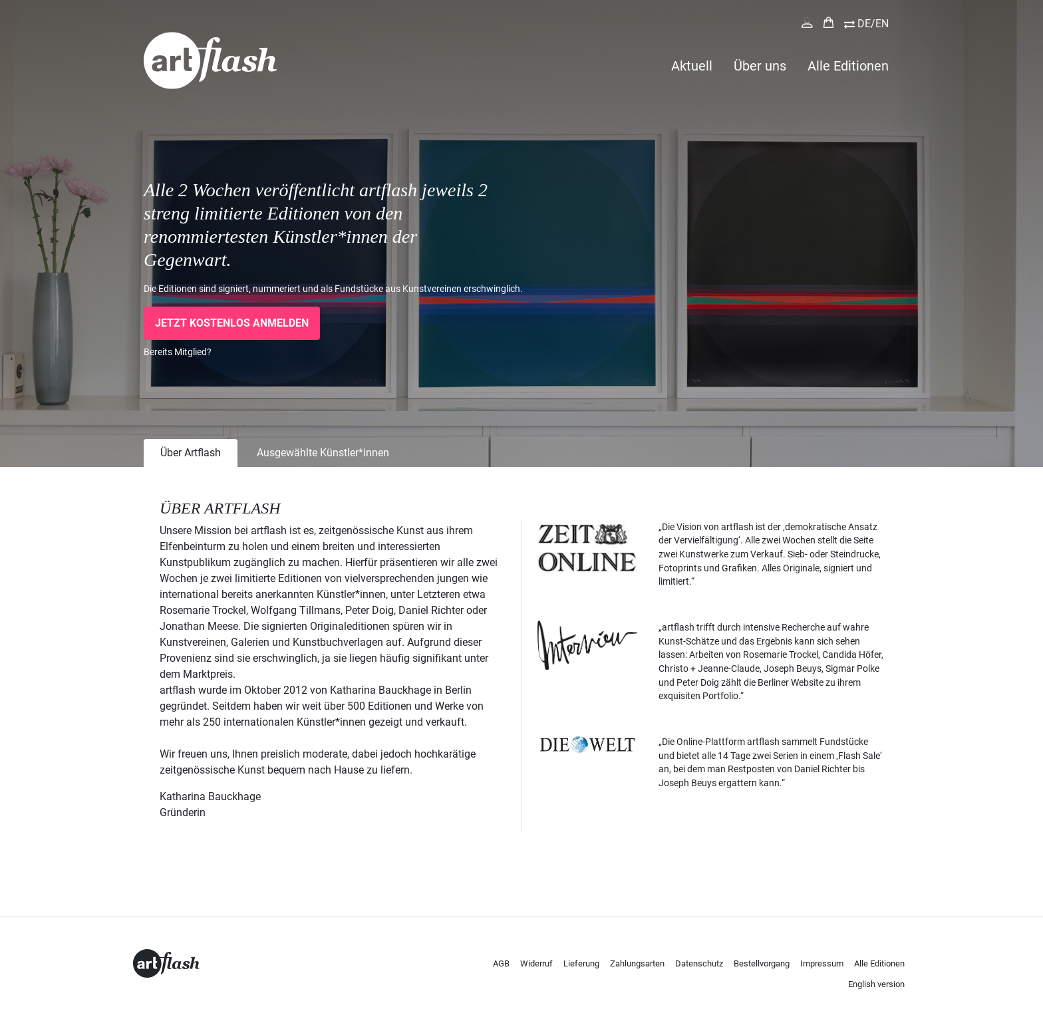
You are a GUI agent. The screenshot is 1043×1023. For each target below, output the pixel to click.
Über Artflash (190, 452)
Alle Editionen (848, 66)
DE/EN (873, 23)
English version (876, 984)
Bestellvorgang (762, 963)
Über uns (760, 66)
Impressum (821, 963)
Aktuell (691, 66)
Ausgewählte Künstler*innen (323, 452)
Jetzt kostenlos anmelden (232, 323)
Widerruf (536, 963)
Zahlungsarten (637, 963)
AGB (501, 963)
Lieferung (581, 963)
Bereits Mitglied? (178, 352)
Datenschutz (699, 963)
